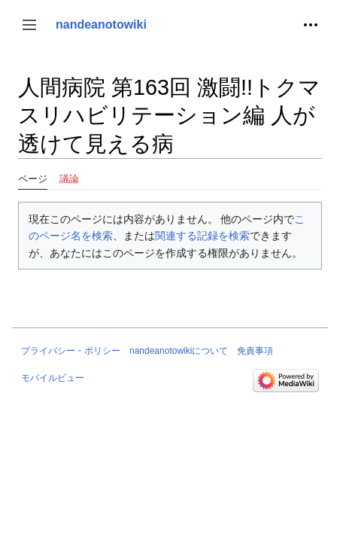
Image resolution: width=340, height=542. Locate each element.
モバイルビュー (52, 378)
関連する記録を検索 (202, 236)
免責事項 (255, 351)
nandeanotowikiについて (178, 351)
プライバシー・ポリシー (70, 351)
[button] (29, 25)
